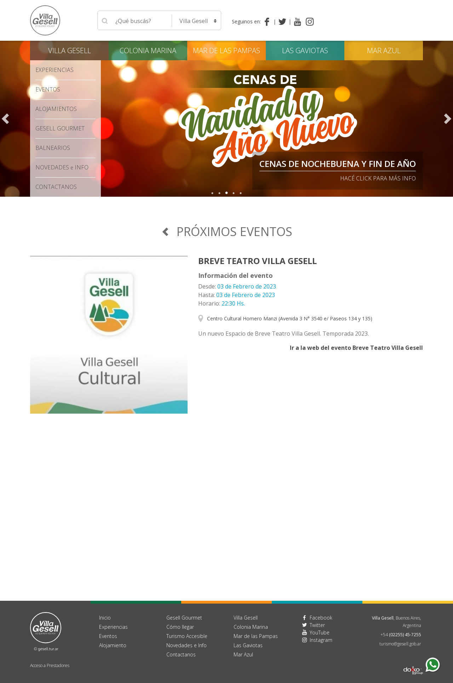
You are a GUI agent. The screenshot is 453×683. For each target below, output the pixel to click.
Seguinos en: (246, 21)
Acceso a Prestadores (49, 665)
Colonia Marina (148, 50)
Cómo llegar (180, 626)
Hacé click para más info (378, 178)
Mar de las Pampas (226, 50)
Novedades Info (61, 167)
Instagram (321, 640)
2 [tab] (219, 193)
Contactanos (181, 654)
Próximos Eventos (226, 231)
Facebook (321, 617)
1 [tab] (212, 193)
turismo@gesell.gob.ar (400, 644)
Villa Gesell (69, 50)
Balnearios (52, 148)
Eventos (47, 89)
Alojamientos (56, 109)
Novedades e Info (186, 645)
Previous (5, 118)
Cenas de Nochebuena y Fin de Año (337, 163)
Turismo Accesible (186, 636)
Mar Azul (384, 50)
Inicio (105, 617)
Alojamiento (112, 645)
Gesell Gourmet (60, 128)
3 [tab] (226, 193)
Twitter (317, 625)
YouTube (319, 632)
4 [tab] (233, 193)
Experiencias (54, 70)
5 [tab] (240, 193)
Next (447, 118)
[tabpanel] (226, 119)
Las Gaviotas (305, 50)
